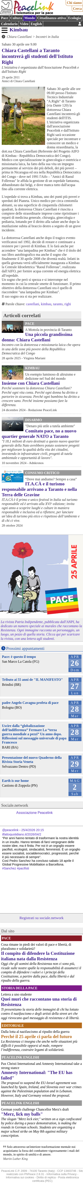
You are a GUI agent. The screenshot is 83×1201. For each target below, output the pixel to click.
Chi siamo (74, 3)
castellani (32, 304)
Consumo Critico (42, 473)
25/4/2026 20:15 (32, 830)
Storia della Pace (19, 988)
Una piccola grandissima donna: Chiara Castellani (37, 337)
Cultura (16, 18)
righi (67, 304)
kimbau (46, 304)
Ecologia (74, 18)
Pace (4, 18)
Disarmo (33, 420)
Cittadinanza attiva (51, 18)
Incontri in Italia (47, 37)
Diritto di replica (46, 1177)
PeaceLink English (20, 1057)
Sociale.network (14, 805)
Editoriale (13, 1025)
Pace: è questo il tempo (19, 657)
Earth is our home (15, 781)
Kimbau (19, 29)
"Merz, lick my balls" (22, 1113)
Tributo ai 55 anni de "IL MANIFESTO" (32, 679)
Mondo (29, 18)
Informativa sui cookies (20, 1177)
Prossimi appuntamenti (25, 648)
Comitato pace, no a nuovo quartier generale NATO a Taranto (39, 433)
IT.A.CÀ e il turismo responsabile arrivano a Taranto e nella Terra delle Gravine (39, 489)
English (36, 24)
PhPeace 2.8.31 (34, 1174)
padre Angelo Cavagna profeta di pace (30, 703)
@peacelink (10, 830)
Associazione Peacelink (34, 813)
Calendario (9, 24)
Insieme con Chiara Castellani (31, 383)
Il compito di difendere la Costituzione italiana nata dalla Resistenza (38, 956)
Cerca (77, 8)
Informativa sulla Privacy (62, 1174)
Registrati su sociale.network (42, 918)
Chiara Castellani (19, 37)
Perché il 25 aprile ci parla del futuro (36, 1036)
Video (24, 24)
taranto (58, 304)
